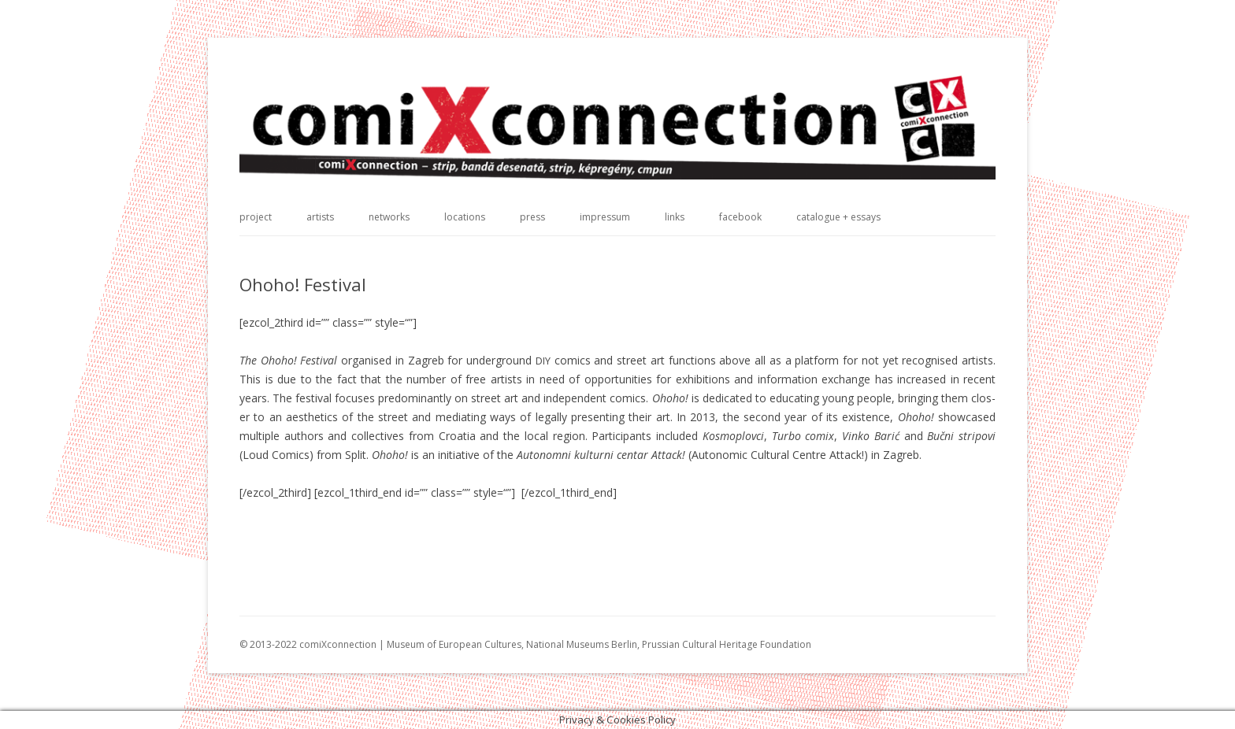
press (532, 217)
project (255, 217)
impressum (605, 217)
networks (389, 217)
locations (464, 217)
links (674, 217)
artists (320, 217)
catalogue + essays (838, 217)
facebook (740, 217)
